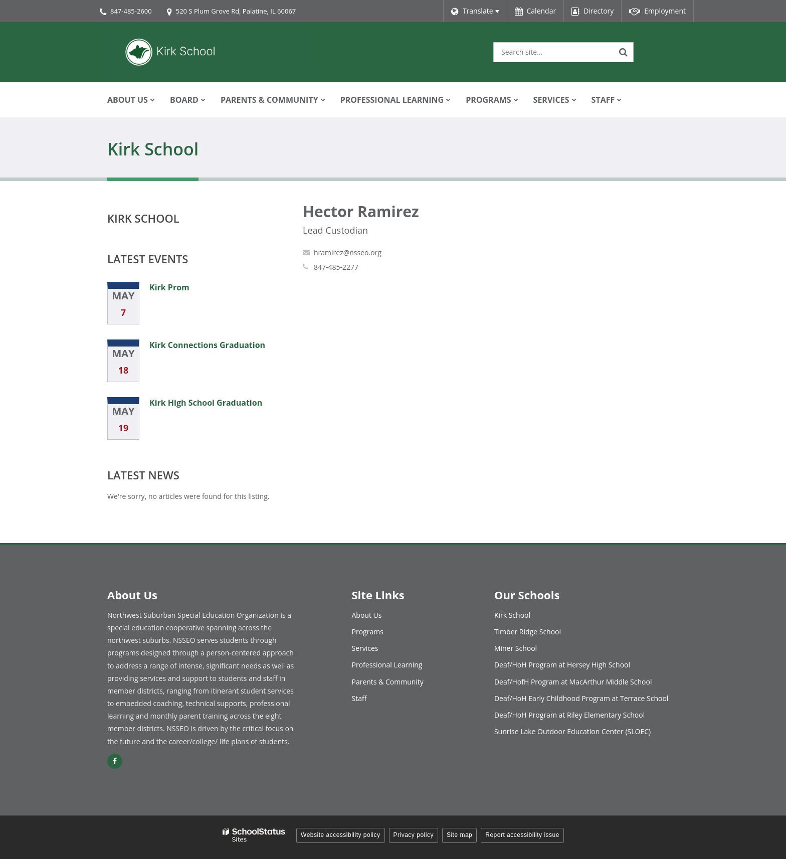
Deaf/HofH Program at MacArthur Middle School (573, 681)
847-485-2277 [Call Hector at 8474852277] (336, 267)
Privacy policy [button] (414, 834)
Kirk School (143, 218)
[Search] (624, 52)
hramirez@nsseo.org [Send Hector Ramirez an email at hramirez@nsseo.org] (347, 252)
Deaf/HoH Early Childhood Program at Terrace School (581, 698)
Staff (359, 698)
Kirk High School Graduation (205, 402)
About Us (367, 615)
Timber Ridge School (527, 631)
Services (365, 648)
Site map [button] (459, 834)
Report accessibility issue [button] (522, 834)
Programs (367, 631)
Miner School (515, 648)
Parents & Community (388, 681)
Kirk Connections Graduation (207, 345)
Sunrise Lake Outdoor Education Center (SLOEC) (572, 731)
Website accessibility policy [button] (340, 834)
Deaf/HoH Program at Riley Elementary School (569, 715)
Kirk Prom (169, 287)
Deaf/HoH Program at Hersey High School (562, 664)
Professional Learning (387, 664)
